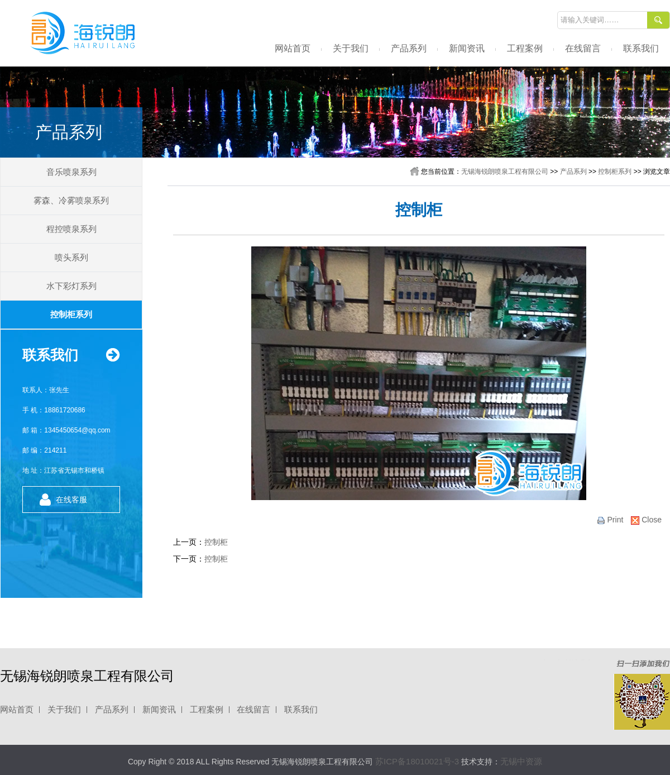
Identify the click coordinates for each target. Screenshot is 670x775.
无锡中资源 (521, 761)
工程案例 (525, 48)
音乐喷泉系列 (71, 172)
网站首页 (292, 48)
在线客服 (71, 499)
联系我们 (641, 48)
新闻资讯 (467, 48)
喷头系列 (71, 257)
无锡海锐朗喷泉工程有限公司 (504, 171)
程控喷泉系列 (71, 229)
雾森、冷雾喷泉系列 (71, 200)
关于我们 (350, 48)
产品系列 (409, 48)
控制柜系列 (71, 314)
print (610, 519)
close (646, 519)
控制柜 (216, 542)
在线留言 (583, 48)
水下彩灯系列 (71, 286)
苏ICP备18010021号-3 (417, 761)
